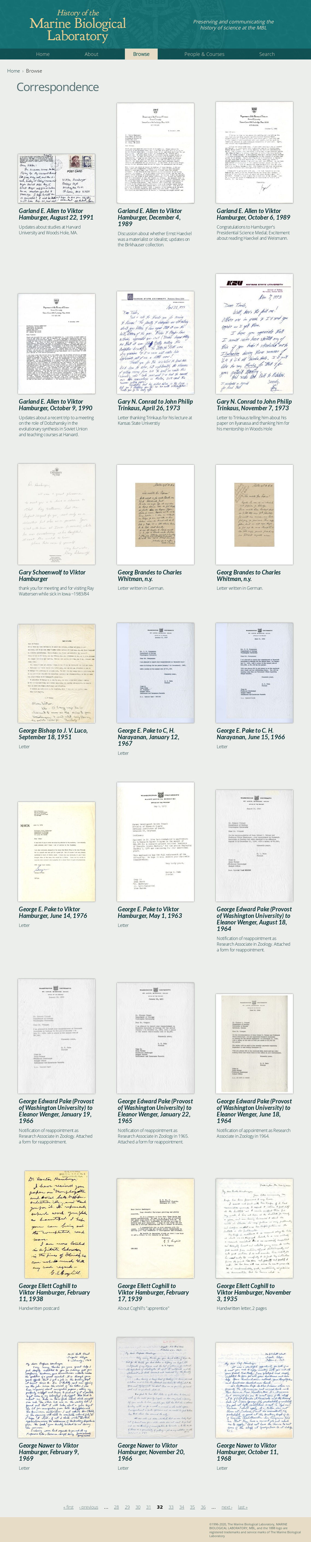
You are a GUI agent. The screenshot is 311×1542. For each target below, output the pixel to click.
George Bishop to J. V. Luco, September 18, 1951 (53, 734)
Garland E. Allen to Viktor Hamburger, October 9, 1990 (55, 405)
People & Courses (204, 54)
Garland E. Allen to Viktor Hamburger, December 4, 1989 (150, 217)
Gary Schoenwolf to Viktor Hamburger (52, 575)
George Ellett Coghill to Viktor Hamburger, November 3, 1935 (254, 1292)
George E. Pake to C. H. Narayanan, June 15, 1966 (251, 734)
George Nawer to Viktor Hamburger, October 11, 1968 (247, 1452)
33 (171, 1507)
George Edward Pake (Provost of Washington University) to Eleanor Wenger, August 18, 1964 (254, 919)
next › (227, 1507)
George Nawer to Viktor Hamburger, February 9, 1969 (49, 1452)
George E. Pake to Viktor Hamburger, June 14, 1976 (53, 912)
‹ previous (88, 1507)
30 (138, 1507)
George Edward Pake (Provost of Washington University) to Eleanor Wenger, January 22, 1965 (155, 1111)
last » (243, 1507)
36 (203, 1507)
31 (148, 1507)
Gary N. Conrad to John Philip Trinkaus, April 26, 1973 (155, 405)
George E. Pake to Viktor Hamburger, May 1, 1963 (150, 912)
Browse (141, 54)
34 (181, 1507)
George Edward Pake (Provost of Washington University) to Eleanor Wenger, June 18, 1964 (254, 1111)
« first (68, 1507)
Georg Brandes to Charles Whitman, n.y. (150, 575)
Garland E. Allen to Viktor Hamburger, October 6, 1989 (253, 214)
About (91, 54)
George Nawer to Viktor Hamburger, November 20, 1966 (151, 1452)
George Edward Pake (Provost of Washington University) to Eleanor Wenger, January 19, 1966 (56, 1111)
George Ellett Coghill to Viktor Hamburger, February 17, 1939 (153, 1292)
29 (127, 1507)
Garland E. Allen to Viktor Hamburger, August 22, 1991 (56, 214)
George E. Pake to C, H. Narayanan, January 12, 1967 (148, 737)
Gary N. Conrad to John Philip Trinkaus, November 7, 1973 (254, 405)
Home (43, 54)
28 (116, 1507)
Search (267, 54)
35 (192, 1507)
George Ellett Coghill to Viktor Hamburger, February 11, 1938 (54, 1292)
